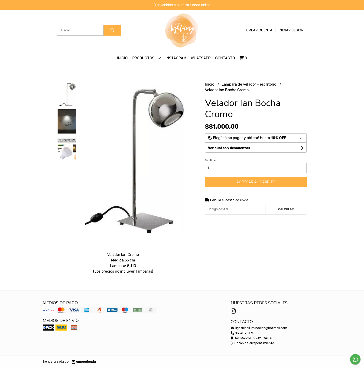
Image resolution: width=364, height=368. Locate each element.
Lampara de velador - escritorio (249, 84)
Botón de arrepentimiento (252, 343)
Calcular (286, 209)
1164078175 (242, 333)
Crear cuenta (259, 30)
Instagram (176, 58)
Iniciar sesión (291, 30)
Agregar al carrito (255, 182)
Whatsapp (201, 58)
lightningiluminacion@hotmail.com (259, 328)
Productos (146, 58)
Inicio (122, 58)
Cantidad (211, 160)
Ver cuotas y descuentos (229, 148)
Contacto (225, 58)
